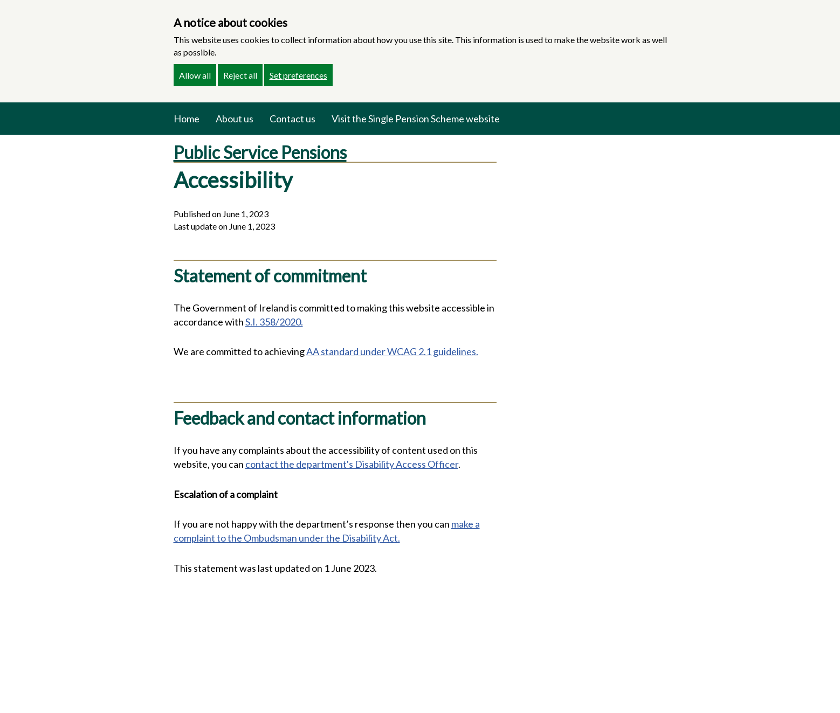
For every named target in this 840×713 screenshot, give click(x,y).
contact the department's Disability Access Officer (351, 464)
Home (186, 118)
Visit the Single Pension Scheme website (416, 118)
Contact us (292, 118)
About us (234, 118)
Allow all (195, 75)
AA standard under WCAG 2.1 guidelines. (392, 351)
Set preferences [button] (298, 75)
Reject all (240, 75)
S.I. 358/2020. (274, 322)
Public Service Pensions (260, 152)
